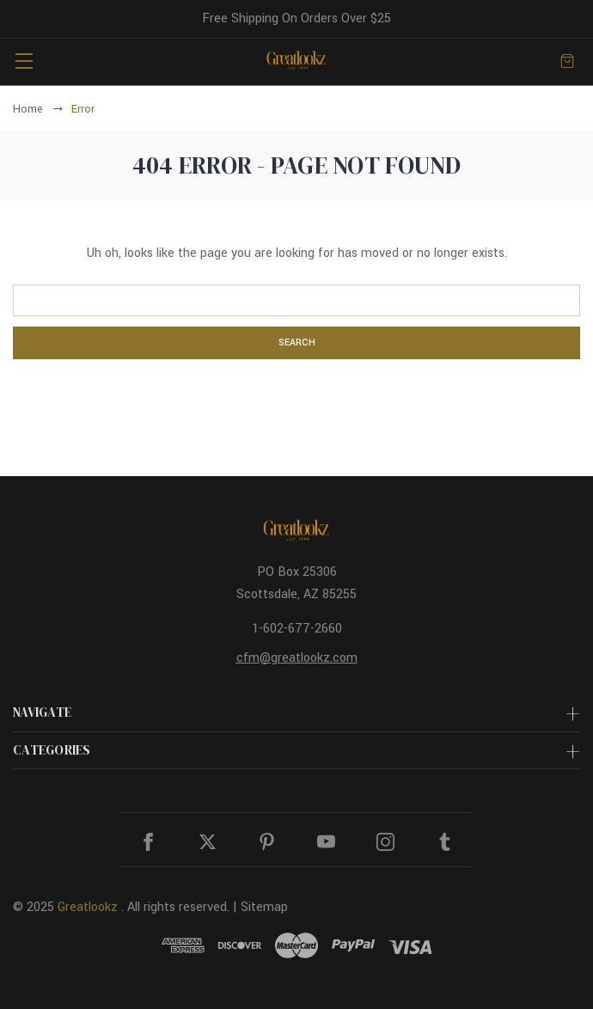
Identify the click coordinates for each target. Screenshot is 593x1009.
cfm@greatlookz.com (297, 658)
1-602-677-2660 (297, 629)
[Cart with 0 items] (567, 61)
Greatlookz (88, 907)
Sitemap (264, 907)
